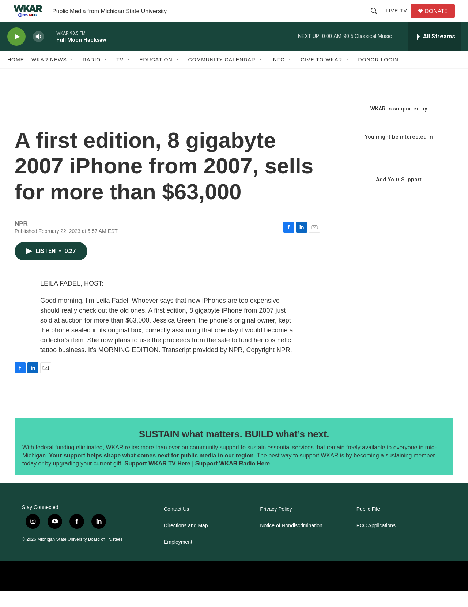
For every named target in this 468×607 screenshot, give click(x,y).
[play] (16, 53)
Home (15, 76)
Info (278, 76)
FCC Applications (376, 542)
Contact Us (176, 525)
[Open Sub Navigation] (72, 76)
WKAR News (49, 76)
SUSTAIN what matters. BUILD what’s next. (234, 450)
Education (155, 76)
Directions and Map (186, 542)
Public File (368, 525)
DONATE (440, 19)
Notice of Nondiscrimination (291, 542)
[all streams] (434, 53)
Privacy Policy (276, 525)
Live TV (399, 19)
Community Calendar (222, 76)
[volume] (38, 53)
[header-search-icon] (377, 19)
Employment (178, 558)
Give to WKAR (321, 76)
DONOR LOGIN (378, 76)
